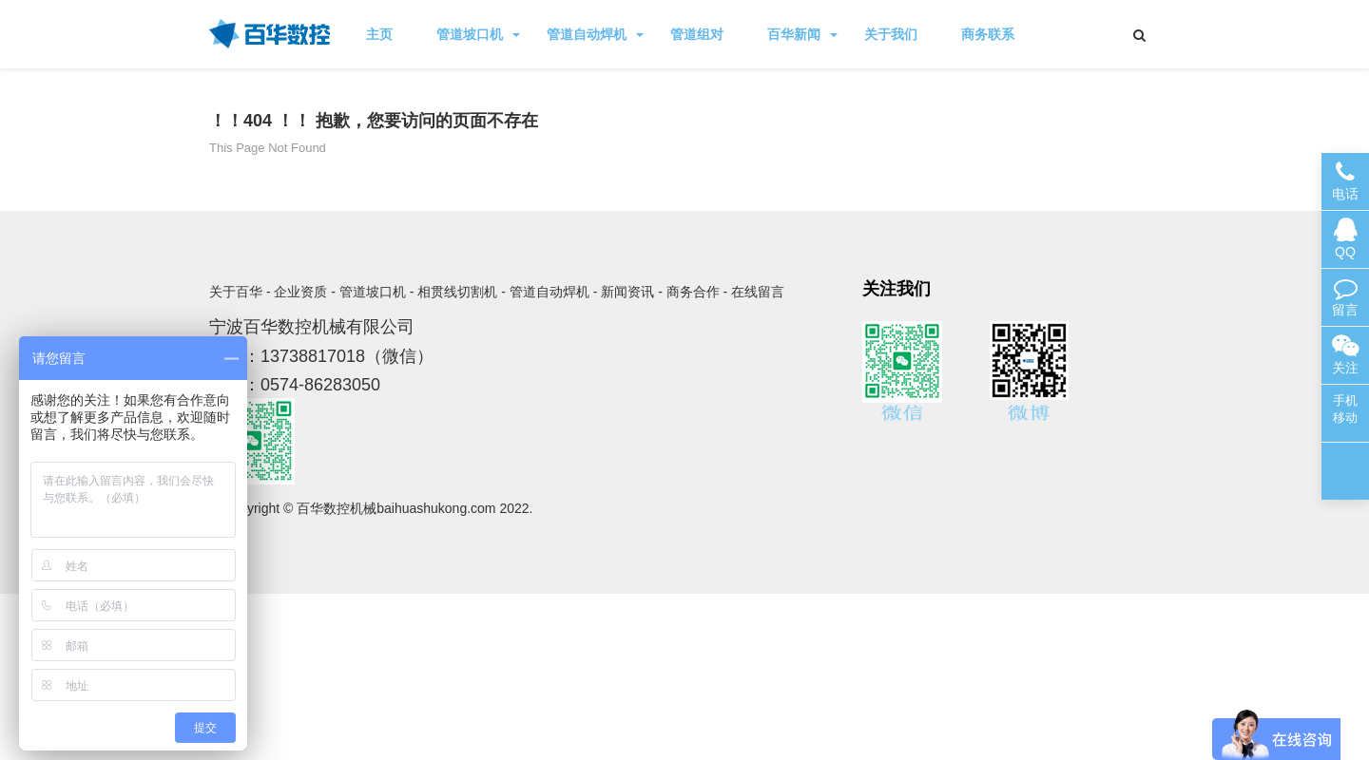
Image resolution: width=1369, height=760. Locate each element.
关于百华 (235, 291)
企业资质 (300, 291)
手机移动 (1345, 409)
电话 (1345, 181)
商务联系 (987, 34)
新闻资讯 (627, 291)
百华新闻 (802, 34)
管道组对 (696, 34)
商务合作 (693, 291)
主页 (379, 34)
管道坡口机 (478, 34)
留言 (1345, 296)
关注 (1345, 354)
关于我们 (890, 34)
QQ (1345, 238)
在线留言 (757, 291)
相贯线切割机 (457, 291)
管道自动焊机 (595, 34)
